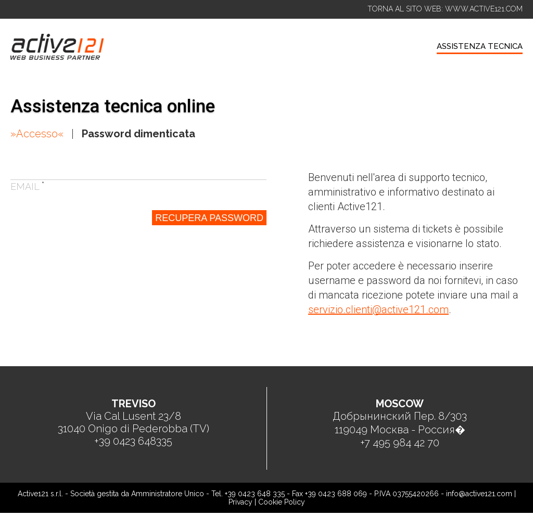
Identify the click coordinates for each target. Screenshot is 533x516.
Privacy (240, 502)
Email (27, 186)
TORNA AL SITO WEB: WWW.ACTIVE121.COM (445, 9)
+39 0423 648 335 (255, 493)
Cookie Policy (281, 502)
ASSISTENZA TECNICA (480, 46)
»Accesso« (37, 133)
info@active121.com (479, 493)
